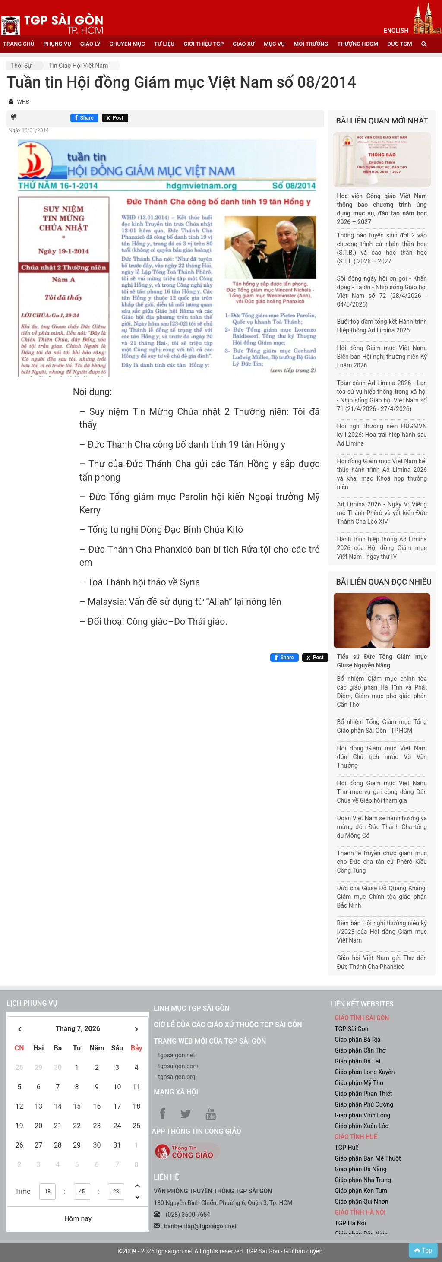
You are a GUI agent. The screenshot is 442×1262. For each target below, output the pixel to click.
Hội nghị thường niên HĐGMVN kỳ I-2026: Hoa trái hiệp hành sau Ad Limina (382, 435)
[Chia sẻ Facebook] (84, 118)
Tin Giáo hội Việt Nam (78, 65)
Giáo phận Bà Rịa (357, 1039)
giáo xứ (244, 44)
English (396, 30)
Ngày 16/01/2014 (29, 130)
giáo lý (90, 44)
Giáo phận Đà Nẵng (360, 1169)
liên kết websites (361, 1004)
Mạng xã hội (176, 1092)
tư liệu (164, 44)
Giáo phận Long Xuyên (365, 1072)
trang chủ (18, 44)
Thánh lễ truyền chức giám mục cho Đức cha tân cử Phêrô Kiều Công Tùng (382, 862)
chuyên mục (127, 44)
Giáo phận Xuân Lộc (361, 1126)
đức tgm (399, 44)
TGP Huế (346, 1147)
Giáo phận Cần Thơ (360, 1050)
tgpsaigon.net (176, 1055)
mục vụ (274, 44)
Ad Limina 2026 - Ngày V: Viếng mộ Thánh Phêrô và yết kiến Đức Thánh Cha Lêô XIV (382, 513)
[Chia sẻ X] (115, 118)
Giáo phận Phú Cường (364, 1104)
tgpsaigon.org (176, 1076)
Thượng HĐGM (357, 44)
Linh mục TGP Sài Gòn (191, 1008)
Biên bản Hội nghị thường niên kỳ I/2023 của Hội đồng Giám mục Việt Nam (382, 932)
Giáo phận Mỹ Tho (359, 1082)
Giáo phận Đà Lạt (358, 1061)
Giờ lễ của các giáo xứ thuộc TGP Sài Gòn (228, 1025)
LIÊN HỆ (166, 1177)
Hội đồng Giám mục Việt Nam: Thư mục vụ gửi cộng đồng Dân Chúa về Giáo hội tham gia (382, 792)
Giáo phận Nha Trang (363, 1180)
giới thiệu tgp (203, 44)
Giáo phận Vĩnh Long (362, 1115)
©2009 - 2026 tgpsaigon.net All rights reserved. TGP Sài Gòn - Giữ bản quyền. (221, 1251)
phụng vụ (57, 44)
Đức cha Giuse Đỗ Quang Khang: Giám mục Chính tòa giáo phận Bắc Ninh (382, 897)
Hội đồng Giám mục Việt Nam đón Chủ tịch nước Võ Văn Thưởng (382, 757)
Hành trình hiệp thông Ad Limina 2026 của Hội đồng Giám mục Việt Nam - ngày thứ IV (382, 548)
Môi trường (311, 44)
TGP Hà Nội (350, 1223)
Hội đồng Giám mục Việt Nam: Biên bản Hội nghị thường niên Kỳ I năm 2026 (382, 357)
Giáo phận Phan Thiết (363, 1093)
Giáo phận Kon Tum (361, 1190)
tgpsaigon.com (178, 1066)
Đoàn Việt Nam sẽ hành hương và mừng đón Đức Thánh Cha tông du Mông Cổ (382, 827)
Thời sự (21, 65)
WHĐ (23, 101)
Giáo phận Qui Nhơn (361, 1201)
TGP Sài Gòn (351, 1028)
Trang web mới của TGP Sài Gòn (210, 1041)
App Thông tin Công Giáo (196, 1131)
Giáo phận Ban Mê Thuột (368, 1158)
